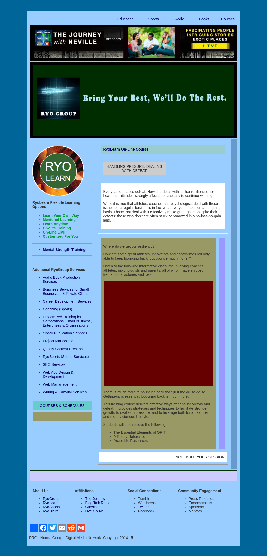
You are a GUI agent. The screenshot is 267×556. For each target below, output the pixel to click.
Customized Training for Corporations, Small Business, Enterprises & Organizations (67, 321)
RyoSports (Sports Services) (66, 357)
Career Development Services (67, 301)
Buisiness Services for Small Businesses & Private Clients (66, 291)
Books (204, 19)
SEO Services (54, 364)
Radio (179, 19)
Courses (228, 19)
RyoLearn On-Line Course (125, 149)
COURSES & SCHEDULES (62, 406)
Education (125, 19)
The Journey (95, 499)
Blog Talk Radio (97, 503)
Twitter (143, 507)
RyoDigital (51, 511)
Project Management (59, 341)
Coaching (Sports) (57, 309)
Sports (153, 19)
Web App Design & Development (58, 374)
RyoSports (51, 507)
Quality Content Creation (63, 349)
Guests (90, 507)
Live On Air (94, 511)
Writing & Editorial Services (65, 392)
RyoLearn (51, 503)
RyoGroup (51, 499)
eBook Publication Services (65, 333)
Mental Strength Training (64, 250)
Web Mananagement (60, 384)
